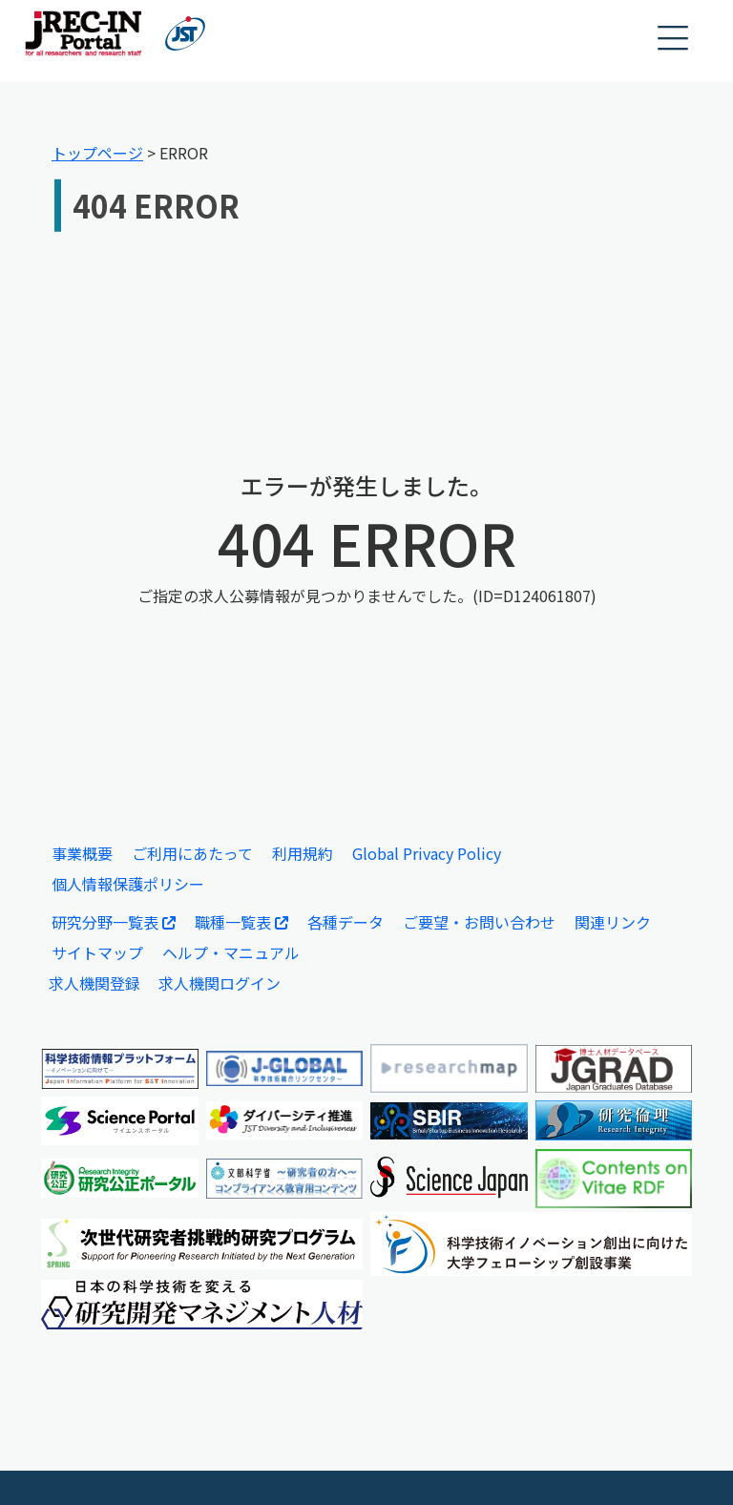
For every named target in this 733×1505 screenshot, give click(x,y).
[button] (674, 38)
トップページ (97, 152)
